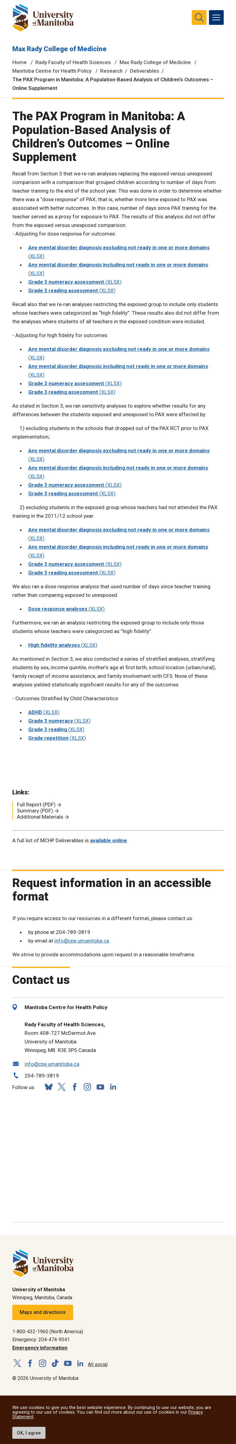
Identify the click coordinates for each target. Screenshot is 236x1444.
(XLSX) (75, 282)
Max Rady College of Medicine (59, 49)
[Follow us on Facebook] (74, 1087)
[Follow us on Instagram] (87, 1087)
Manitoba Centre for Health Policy (52, 71)
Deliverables (144, 71)
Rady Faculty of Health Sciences (73, 62)
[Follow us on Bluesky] (48, 1087)
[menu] (216, 17)
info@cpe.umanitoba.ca (81, 941)
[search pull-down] (199, 17)
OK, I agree (29, 1433)
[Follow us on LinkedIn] (113, 1086)
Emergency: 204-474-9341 (41, 1339)
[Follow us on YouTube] (100, 1086)
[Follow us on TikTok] (55, 1363)
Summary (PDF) (35, 811)
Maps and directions (43, 1312)
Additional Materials (40, 817)
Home (19, 62)
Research (111, 71)
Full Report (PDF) (36, 804)
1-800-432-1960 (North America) (47, 1332)
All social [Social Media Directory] (98, 1364)
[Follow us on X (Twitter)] (61, 1087)
